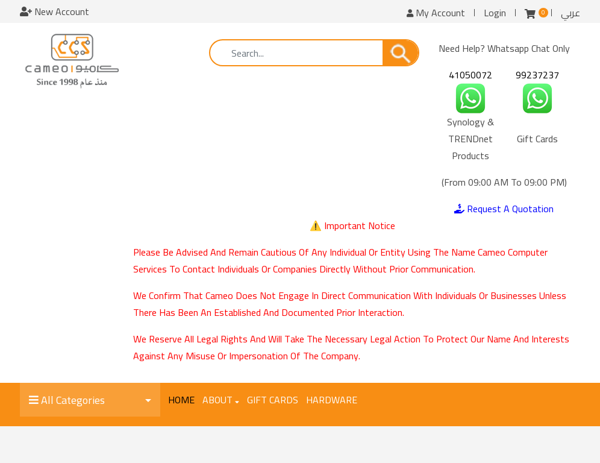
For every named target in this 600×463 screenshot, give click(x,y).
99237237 (537, 75)
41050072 (470, 75)
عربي (570, 12)
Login (495, 12)
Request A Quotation (504, 209)
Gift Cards (272, 400)
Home (181, 400)
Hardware (331, 400)
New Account (54, 11)
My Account (436, 12)
